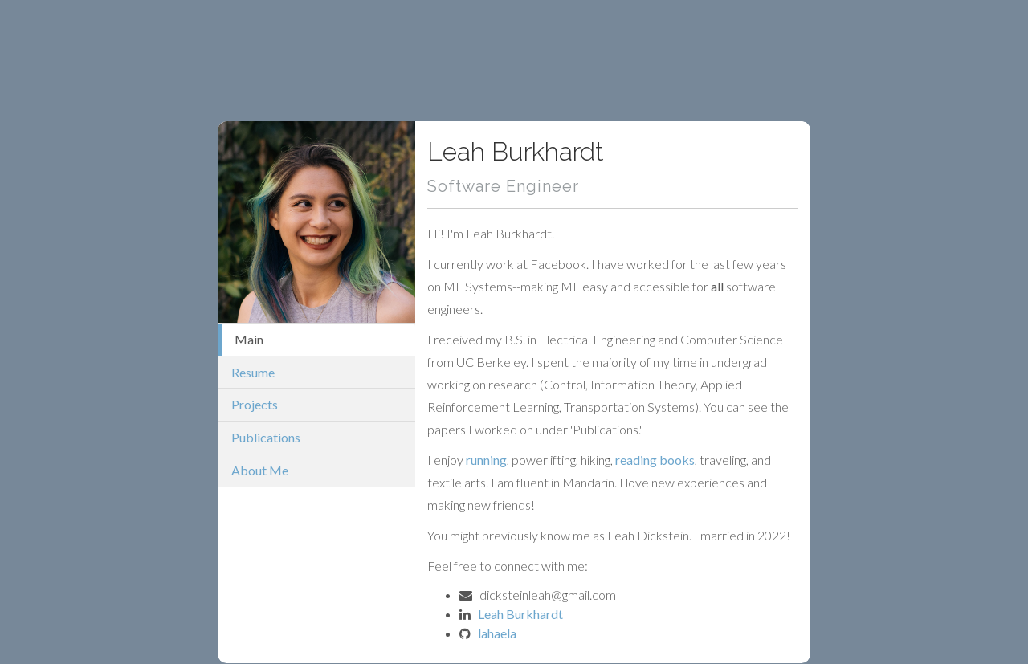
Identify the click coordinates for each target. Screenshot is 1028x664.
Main (249, 339)
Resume (253, 372)
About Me (259, 470)
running (486, 459)
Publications (265, 437)
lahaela (497, 633)
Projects (254, 404)
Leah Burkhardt (520, 613)
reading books (655, 459)
